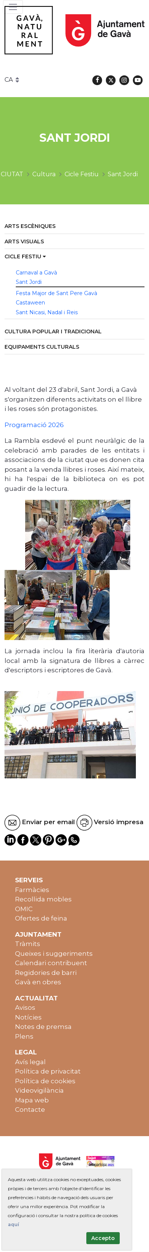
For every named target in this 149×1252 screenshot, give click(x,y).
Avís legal (30, 1062)
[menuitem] (74, 226)
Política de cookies (45, 1081)
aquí (13, 1224)
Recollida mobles (43, 899)
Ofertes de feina (41, 918)
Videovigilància (39, 1090)
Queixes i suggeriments (54, 953)
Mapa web (32, 1100)
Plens (24, 1036)
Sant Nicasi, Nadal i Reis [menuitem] (47, 312)
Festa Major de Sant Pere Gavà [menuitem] (56, 293)
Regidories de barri (46, 972)
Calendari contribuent (51, 963)
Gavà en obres (38, 982)
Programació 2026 (34, 425)
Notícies (28, 1017)
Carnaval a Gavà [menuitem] (36, 272)
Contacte (30, 1109)
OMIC (24, 909)
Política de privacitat (48, 1071)
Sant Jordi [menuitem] (29, 282)
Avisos (25, 1007)
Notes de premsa (43, 1026)
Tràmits (27, 944)
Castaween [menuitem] (30, 302)
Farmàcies (32, 890)
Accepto (103, 1238)
